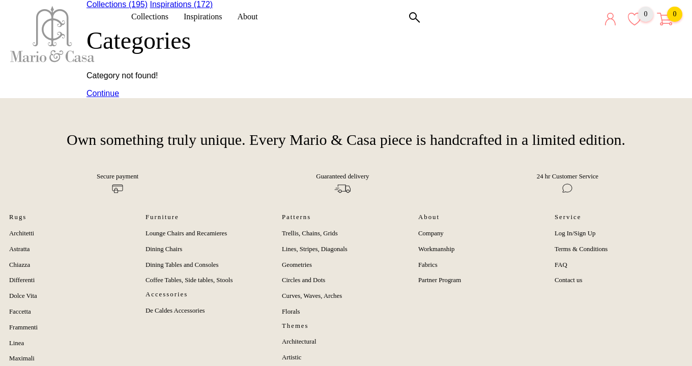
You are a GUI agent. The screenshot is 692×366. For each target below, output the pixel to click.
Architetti (21, 233)
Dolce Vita (23, 295)
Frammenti (23, 327)
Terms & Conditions (581, 249)
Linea (16, 343)
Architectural (299, 341)
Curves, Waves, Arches (312, 295)
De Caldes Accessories (175, 310)
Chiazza (19, 264)
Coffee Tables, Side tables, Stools (189, 280)
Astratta (19, 249)
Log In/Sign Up (575, 233)
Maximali (22, 358)
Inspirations (206, 16)
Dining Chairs (164, 249)
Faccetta (20, 311)
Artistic (291, 357)
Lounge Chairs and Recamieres (186, 233)
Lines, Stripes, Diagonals (315, 249)
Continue (102, 93)
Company (431, 233)
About (251, 16)
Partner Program (439, 280)
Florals (291, 311)
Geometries (297, 264)
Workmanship (436, 249)
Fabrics (428, 264)
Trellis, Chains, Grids (310, 233)
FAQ (561, 264)
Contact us (568, 280)
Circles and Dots (303, 280)
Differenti (22, 280)
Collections (153, 16)
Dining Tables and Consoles (182, 264)
